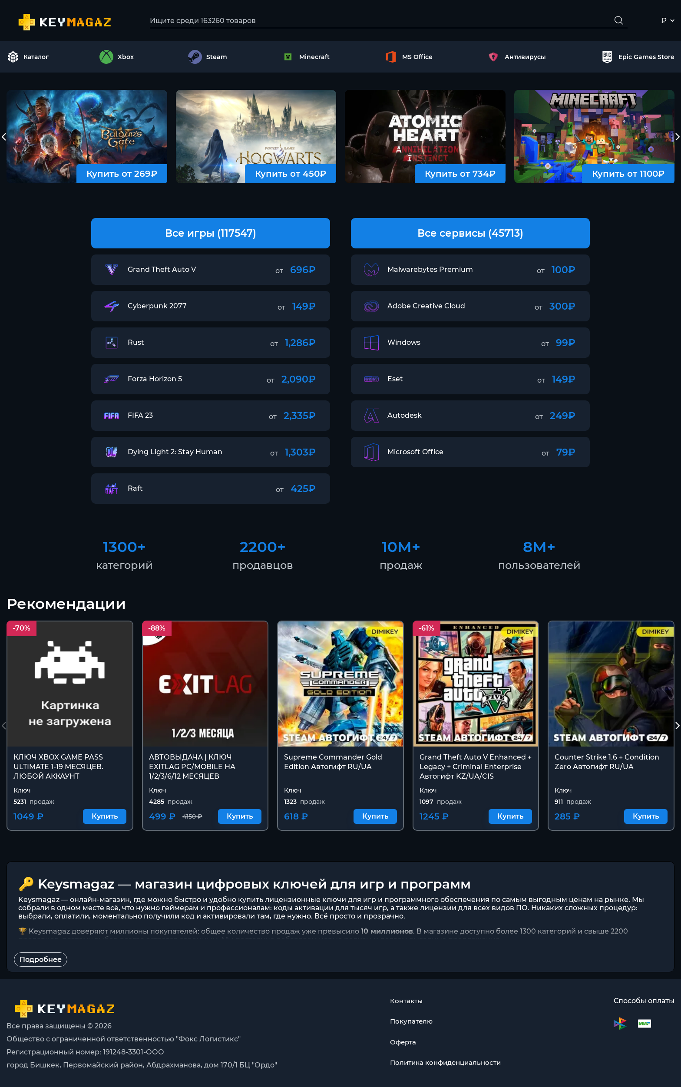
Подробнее (41, 961)
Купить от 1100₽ (628, 175)
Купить (105, 818)
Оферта (401, 1042)
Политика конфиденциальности (446, 1063)
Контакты (404, 1001)
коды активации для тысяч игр (330, 909)
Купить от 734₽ (460, 175)
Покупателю (409, 1022)
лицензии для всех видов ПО (474, 909)
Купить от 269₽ (121, 175)
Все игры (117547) (211, 235)
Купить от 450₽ (290, 175)
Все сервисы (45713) (471, 235)
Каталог (28, 58)
